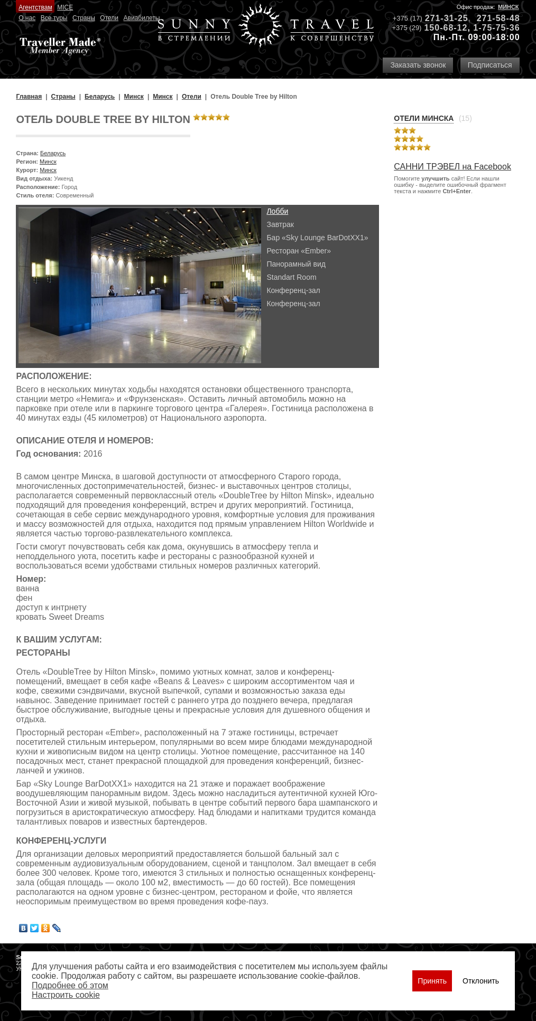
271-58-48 (498, 18)
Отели (109, 18)
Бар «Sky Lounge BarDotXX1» (317, 237)
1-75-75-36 (496, 27)
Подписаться (490, 65)
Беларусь (53, 153)
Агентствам (35, 7)
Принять (432, 981)
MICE (65, 7)
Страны (83, 18)
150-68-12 (445, 27)
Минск (508, 7)
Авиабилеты (142, 18)
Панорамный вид (296, 264)
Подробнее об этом (70, 985)
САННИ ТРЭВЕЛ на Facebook (452, 166)
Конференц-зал (293, 290)
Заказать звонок (418, 65)
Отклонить (481, 981)
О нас (27, 18)
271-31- (441, 18)
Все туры (54, 18)
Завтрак (279, 224)
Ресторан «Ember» (298, 251)
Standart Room (291, 277)
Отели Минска (424, 118)
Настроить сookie (66, 994)
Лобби (277, 211)
